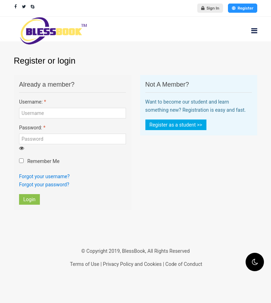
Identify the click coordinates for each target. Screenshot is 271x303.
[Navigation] (254, 31)
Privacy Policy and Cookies (132, 264)
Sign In (210, 8)
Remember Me (39, 161)
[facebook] (15, 6)
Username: (32, 102)
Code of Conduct (184, 264)
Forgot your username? (44, 176)
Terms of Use (84, 264)
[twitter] (24, 6)
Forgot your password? (44, 184)
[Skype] (33, 6)
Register (242, 8)
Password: (32, 127)
